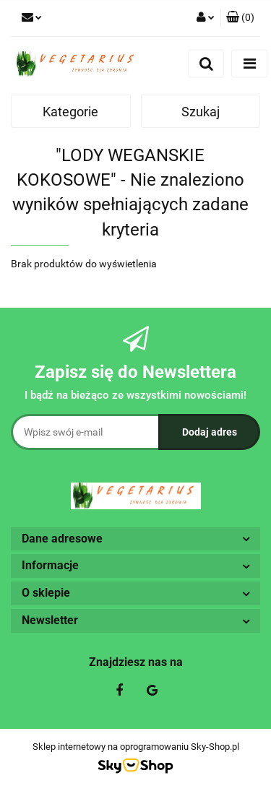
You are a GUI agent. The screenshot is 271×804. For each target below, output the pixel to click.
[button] (240, 18)
